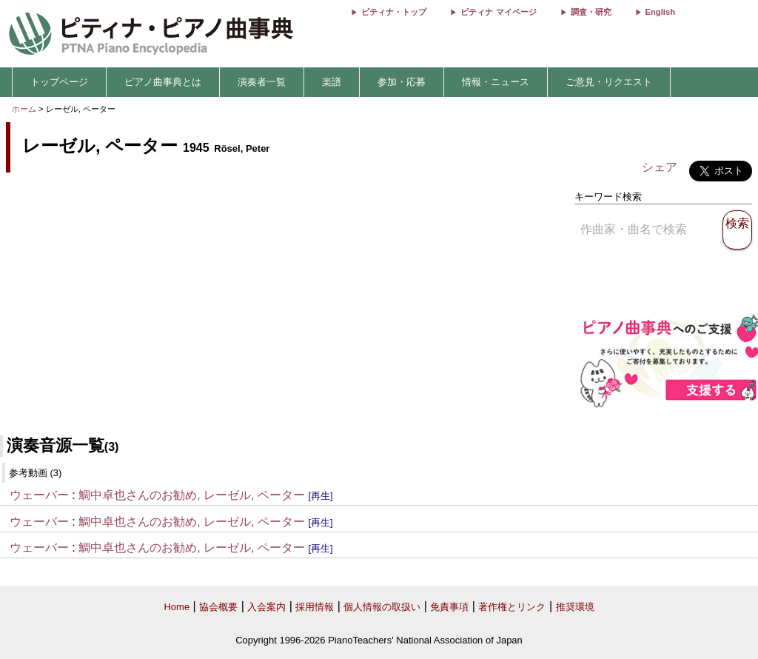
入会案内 (266, 606)
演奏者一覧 (262, 81)
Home (177, 606)
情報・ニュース (495, 81)
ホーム (24, 108)
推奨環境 (575, 606)
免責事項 (449, 606)
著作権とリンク (512, 606)
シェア (659, 167)
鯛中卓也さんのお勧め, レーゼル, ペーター (191, 495)
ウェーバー (39, 495)
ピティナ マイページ (498, 11)
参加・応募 (402, 81)
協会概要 (218, 606)
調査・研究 (591, 11)
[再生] (320, 495)
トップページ (59, 81)
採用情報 (314, 606)
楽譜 (331, 81)
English (660, 11)
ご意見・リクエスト (609, 81)
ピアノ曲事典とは (162, 81)
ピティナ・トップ (393, 11)
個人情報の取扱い (381, 606)
